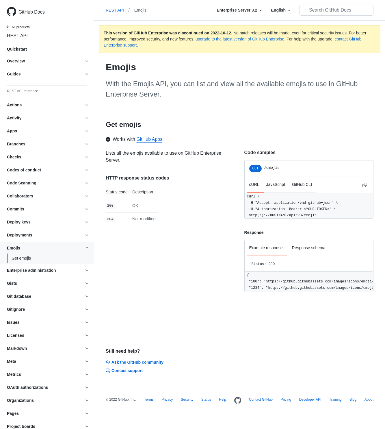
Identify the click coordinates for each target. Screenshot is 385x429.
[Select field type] (239, 10)
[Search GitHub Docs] (336, 10)
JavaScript (275, 184)
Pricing (285, 399)
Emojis (140, 10)
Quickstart (17, 49)
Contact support (124, 370)
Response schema (308, 247)
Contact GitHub (261, 399)
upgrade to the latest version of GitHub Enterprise (240, 39)
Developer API (310, 399)
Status (206, 399)
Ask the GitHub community (134, 362)
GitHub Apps (149, 139)
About (368, 399)
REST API (17, 35)
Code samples (260, 152)
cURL (254, 184)
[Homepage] (237, 400)
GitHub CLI (302, 184)
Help (222, 399)
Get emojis (21, 258)
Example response (266, 247)
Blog (352, 399)
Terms (149, 399)
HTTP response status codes (137, 177)
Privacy (167, 399)
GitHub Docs (31, 12)
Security (187, 399)
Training (335, 399)
